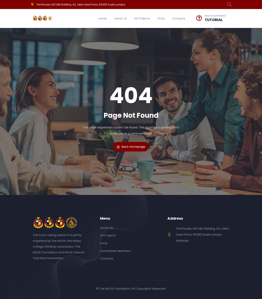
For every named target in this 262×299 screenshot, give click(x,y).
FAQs (161, 18)
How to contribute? (215, 15)
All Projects (142, 18)
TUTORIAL (214, 19)
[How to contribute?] (199, 18)
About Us (120, 18)
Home (102, 18)
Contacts (178, 18)
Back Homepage (131, 147)
